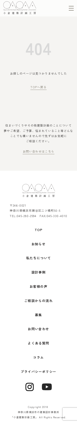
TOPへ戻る (38, 87)
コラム (38, 357)
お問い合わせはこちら (38, 151)
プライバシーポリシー (38, 371)
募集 (38, 314)
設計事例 (38, 272)
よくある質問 (38, 343)
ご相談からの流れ (38, 300)
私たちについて (38, 257)
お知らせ (38, 243)
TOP (38, 229)
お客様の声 (38, 286)
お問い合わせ (38, 328)
